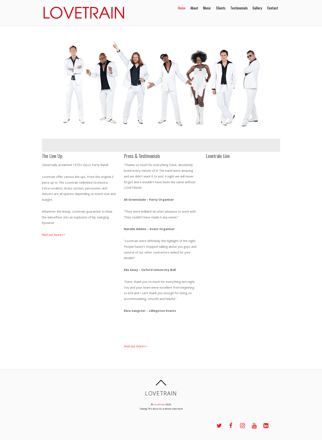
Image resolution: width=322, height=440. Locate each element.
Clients (220, 7)
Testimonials (239, 7)
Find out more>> (53, 235)
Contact (272, 7)
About (194, 7)
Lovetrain (159, 404)
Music (207, 7)
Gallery (257, 7)
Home (181, 7)
